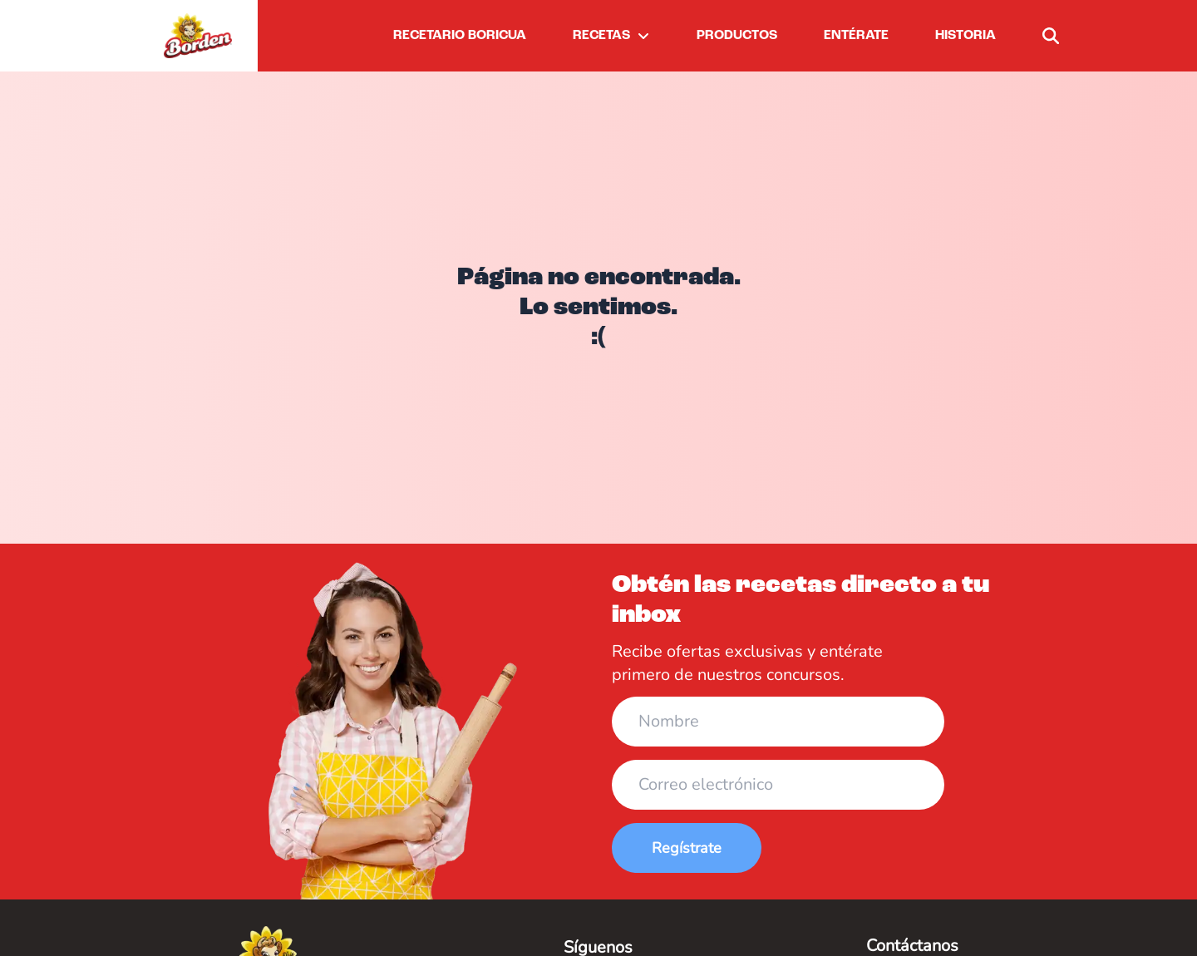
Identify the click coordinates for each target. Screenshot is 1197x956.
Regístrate (687, 848)
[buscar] (1050, 35)
